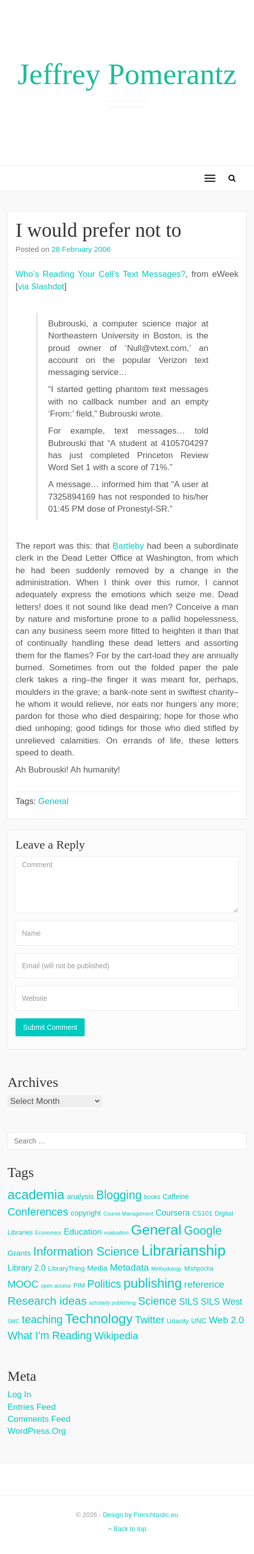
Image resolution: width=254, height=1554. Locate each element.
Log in (19, 1394)
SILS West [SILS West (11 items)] (221, 1302)
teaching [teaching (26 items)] (42, 1319)
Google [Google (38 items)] (203, 1230)
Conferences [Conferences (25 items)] (38, 1212)
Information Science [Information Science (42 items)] (86, 1251)
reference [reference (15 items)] (204, 1284)
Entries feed (32, 1407)
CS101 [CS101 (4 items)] (202, 1213)
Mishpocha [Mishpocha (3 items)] (198, 1268)
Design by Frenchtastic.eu (140, 1514)
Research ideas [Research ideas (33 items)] (47, 1300)
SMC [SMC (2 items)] (14, 1321)
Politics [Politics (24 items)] (104, 1284)
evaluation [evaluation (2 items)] (116, 1233)
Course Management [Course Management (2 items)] (128, 1214)
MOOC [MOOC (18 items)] (23, 1284)
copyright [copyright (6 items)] (86, 1213)
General (53, 801)
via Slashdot (41, 286)
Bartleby (128, 546)
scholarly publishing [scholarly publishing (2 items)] (112, 1303)
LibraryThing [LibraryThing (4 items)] (66, 1268)
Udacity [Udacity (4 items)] (178, 1321)
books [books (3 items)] (152, 1197)
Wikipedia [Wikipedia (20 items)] (116, 1335)
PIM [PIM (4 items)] (79, 1285)
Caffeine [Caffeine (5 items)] (175, 1197)
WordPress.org (37, 1431)
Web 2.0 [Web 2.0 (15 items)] (226, 1320)
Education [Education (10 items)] (83, 1232)
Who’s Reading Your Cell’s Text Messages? (100, 274)
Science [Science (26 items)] (157, 1301)
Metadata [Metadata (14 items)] (129, 1267)
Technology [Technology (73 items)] (99, 1318)
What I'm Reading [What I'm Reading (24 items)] (50, 1336)
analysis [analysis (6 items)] (80, 1196)
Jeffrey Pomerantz (127, 74)
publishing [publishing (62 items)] (152, 1283)
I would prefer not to (98, 230)
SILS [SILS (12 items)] (188, 1302)
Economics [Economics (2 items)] (48, 1233)
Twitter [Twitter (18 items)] (150, 1319)
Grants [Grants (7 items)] (19, 1253)
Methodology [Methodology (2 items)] (166, 1269)
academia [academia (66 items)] (36, 1194)
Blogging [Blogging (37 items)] (119, 1195)
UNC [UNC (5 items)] (199, 1321)
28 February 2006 (81, 249)
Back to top (127, 1528)
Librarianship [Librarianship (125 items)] (183, 1250)
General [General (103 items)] (156, 1230)
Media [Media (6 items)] (97, 1268)
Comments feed (39, 1419)
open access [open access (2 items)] (56, 1286)
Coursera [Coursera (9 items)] (172, 1213)
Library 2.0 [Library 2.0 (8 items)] (27, 1267)
